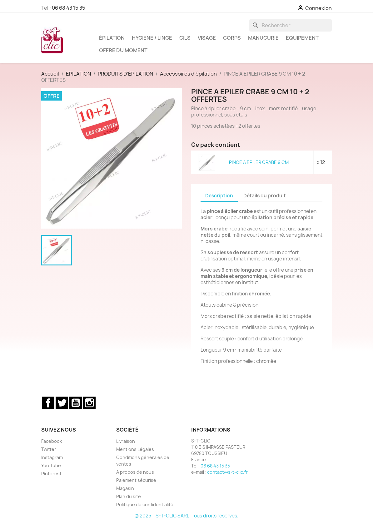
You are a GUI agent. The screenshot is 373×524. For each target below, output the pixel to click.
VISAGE (207, 37)
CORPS (232, 37)
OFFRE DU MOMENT (123, 50)
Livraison (125, 441)
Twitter (62, 403)
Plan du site (128, 496)
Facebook (48, 403)
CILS (185, 37)
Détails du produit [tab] (264, 195)
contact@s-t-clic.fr (227, 472)
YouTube (75, 403)
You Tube (51, 465)
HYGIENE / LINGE (152, 37)
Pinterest (51, 474)
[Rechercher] (290, 25)
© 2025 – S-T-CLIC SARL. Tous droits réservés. (186, 515)
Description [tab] (219, 195)
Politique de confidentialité (144, 504)
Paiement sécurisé (136, 480)
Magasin (125, 488)
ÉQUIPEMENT (302, 37)
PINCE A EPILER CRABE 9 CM (259, 162)
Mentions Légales (135, 449)
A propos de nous (135, 472)
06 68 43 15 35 (68, 7)
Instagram (89, 403)
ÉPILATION (112, 37)
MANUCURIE (263, 37)
